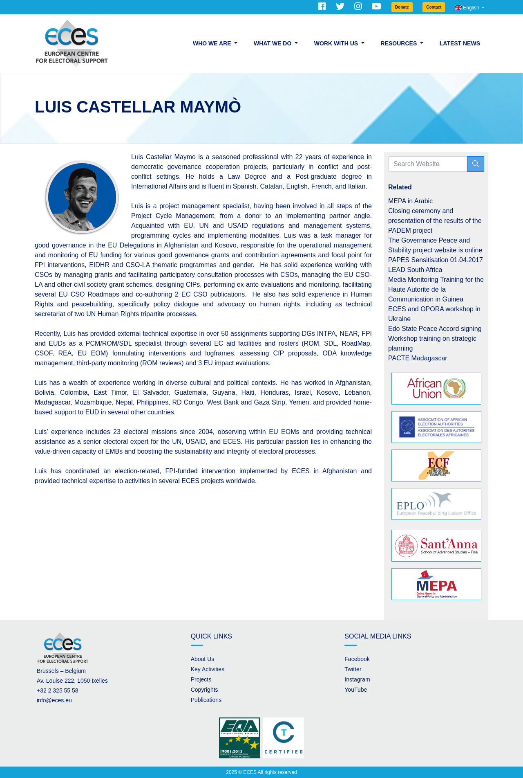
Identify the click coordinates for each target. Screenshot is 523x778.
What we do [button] (273, 43)
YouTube (355, 689)
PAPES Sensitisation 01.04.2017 (435, 259)
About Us (203, 659)
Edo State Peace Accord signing (435, 328)
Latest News (460, 43)
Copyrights (204, 689)
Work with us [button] (337, 43)
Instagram (357, 679)
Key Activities (207, 669)
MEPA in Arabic (410, 201)
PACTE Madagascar (417, 358)
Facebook (356, 659)
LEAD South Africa (415, 269)
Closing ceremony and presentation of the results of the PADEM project (435, 220)
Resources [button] (400, 43)
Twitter (352, 669)
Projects (201, 679)
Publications (206, 700)
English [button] (468, 8)
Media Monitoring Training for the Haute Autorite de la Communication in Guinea (436, 289)
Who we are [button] (212, 43)
